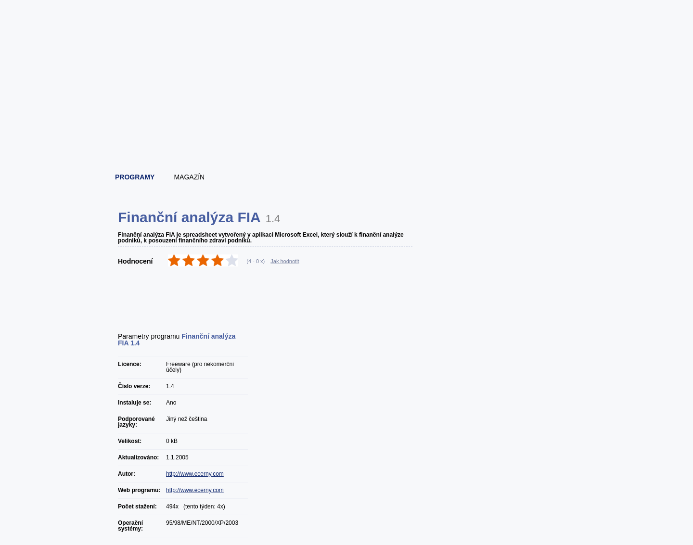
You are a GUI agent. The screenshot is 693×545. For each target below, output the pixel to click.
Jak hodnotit (284, 261)
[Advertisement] (347, 139)
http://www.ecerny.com (195, 473)
